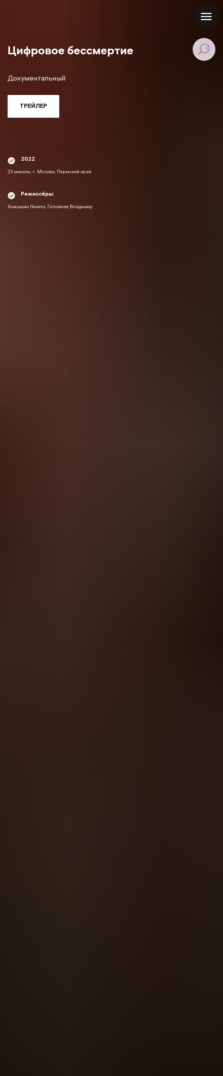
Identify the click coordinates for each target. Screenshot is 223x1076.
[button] (33, 106)
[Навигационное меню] (206, 17)
